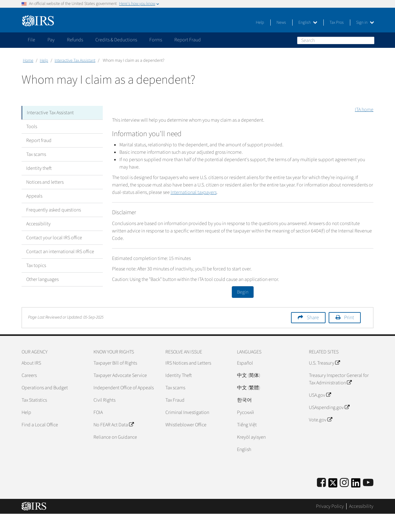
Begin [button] (242, 292)
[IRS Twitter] (333, 484)
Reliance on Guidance (115, 437)
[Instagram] (344, 483)
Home (28, 60)
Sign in (365, 22)
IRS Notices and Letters (188, 363)
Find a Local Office (40, 424)
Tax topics (36, 265)
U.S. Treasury (324, 363)
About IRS (31, 363)
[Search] (335, 40)
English (307, 22)
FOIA (98, 412)
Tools (31, 126)
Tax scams (36, 154)
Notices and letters (45, 182)
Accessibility (38, 223)
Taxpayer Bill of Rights (115, 363)
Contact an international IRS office (60, 251)
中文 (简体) (248, 375)
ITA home (364, 109)
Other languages (42, 279)
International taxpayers (194, 192)
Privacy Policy (330, 506)
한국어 (244, 400)
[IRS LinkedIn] (355, 484)
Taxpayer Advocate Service (120, 375)
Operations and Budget (45, 387)
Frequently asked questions (53, 210)
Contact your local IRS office (54, 237)
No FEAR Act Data (114, 424)
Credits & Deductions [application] (116, 39)
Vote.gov (320, 419)
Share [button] (313, 317)
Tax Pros (337, 22)
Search (369, 40)
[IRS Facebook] (321, 483)
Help (260, 22)
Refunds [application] (75, 39)
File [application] (31, 39)
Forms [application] (155, 39)
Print (349, 317)
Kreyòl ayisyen (251, 437)
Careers (29, 375)
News (281, 22)
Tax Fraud (175, 400)
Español (245, 363)
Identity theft (39, 168)
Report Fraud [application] (187, 39)
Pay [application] (51, 39)
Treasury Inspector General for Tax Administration (339, 379)
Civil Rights (104, 400)
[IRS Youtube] (368, 483)
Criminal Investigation (187, 412)
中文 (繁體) (248, 387)
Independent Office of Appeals (124, 387)
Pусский (245, 412)
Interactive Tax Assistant (75, 60)
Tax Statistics (34, 400)
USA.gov (320, 395)
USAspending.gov (329, 407)
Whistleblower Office (185, 424)
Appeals (34, 196)
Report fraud (39, 140)
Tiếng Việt (247, 424)
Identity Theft (178, 375)
